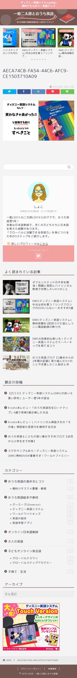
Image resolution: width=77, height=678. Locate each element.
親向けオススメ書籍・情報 (42, 488)
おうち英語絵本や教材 (40, 497)
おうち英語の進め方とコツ (40, 481)
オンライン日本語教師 (40, 532)
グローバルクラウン (42, 558)
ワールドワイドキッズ (42, 514)
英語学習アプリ (42, 523)
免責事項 (52, 668)
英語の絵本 (42, 518)
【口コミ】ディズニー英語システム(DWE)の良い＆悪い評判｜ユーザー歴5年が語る (40, 395)
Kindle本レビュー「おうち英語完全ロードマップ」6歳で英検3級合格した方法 (38, 410)
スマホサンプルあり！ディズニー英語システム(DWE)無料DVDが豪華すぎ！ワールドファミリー (39, 453)
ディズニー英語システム (42, 509)
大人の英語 (40, 541)
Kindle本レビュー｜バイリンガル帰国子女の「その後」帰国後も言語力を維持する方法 (39, 424)
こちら (44, 243)
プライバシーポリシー (31, 668)
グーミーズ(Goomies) (42, 504)
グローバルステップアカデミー (42, 563)
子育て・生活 (40, 571)
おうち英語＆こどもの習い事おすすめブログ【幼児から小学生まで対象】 (40, 439)
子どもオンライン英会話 (40, 551)
